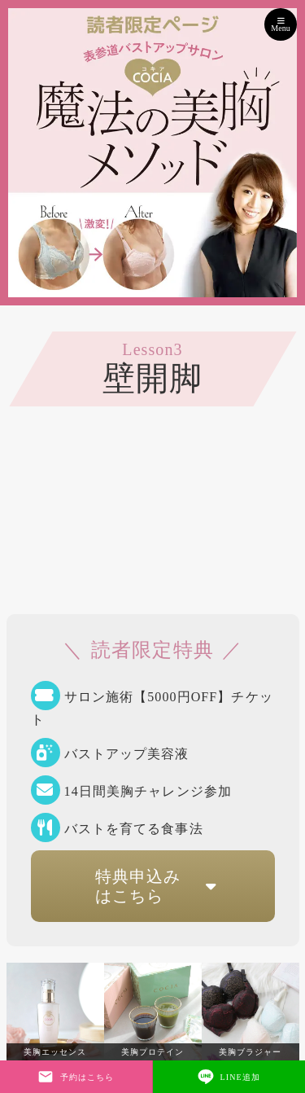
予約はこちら (76, 1077)
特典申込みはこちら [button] (161, 886)
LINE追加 (229, 1077)
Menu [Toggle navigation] (280, 24)
